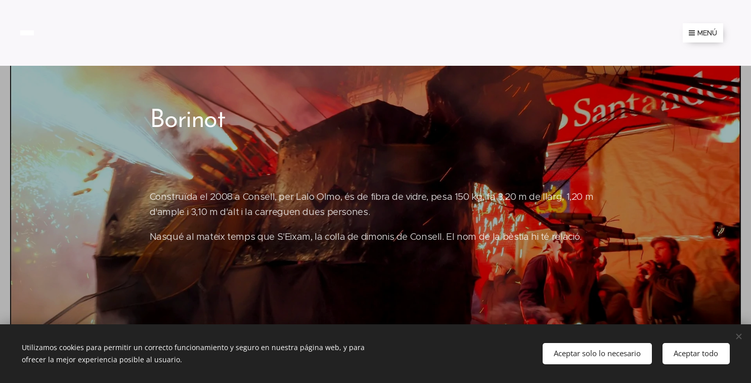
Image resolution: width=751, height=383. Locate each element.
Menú (703, 32)
